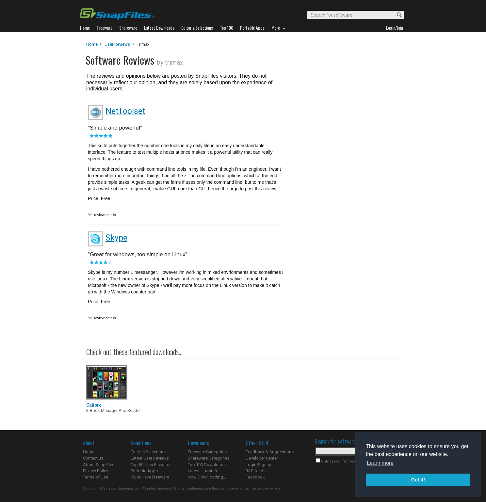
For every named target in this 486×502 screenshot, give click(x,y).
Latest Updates (202, 470)
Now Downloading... (207, 477)
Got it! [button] (418, 479)
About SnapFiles (98, 464)
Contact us (93, 458)
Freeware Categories (207, 451)
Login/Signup (258, 464)
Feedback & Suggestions (270, 451)
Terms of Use (95, 477)
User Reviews (117, 44)
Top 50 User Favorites (151, 464)
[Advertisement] (344, 174)
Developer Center (262, 458)
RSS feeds (256, 470)
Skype (116, 238)
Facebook (255, 477)
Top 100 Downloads (207, 464)
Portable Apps (144, 470)
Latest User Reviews (150, 458)
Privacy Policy (95, 470)
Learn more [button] (380, 463)
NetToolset (125, 111)
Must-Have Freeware (150, 477)
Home (92, 44)
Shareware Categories (208, 458)
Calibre (94, 405)
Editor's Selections (148, 451)
